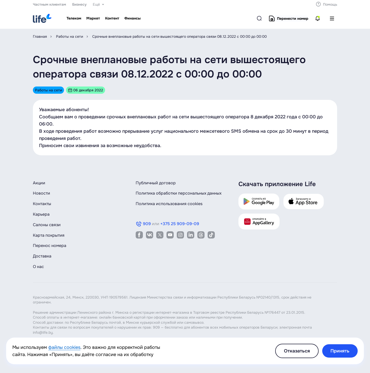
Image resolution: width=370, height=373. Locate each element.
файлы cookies (64, 347)
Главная (40, 36)
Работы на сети (69, 36)
